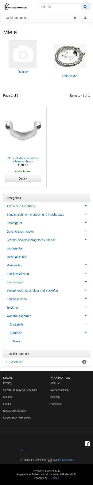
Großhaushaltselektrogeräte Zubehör (48, 239)
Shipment (55, 396)
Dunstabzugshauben (48, 231)
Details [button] (23, 178)
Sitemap (7, 396)
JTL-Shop (53, 478)
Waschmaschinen (48, 315)
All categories (17, 17)
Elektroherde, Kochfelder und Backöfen (48, 290)
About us (55, 382)
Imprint (7, 403)
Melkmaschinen (17, 257)
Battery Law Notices (14, 410)
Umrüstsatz (69, 76)
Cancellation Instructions (17, 418)
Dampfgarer (48, 222)
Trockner (48, 307)
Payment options (59, 389)
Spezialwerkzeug (48, 273)
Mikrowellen (48, 265)
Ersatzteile (50, 324)
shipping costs (66, 459)
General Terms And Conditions (20, 389)
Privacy (7, 382)
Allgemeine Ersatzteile (48, 206)
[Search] (60, 6)
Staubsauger (48, 282)
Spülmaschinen (48, 298)
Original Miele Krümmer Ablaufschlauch (23, 160)
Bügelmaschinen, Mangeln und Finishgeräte (48, 214)
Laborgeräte (15, 248)
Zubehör (50, 332)
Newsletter (56, 403)
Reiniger (23, 71)
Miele (16, 341)
